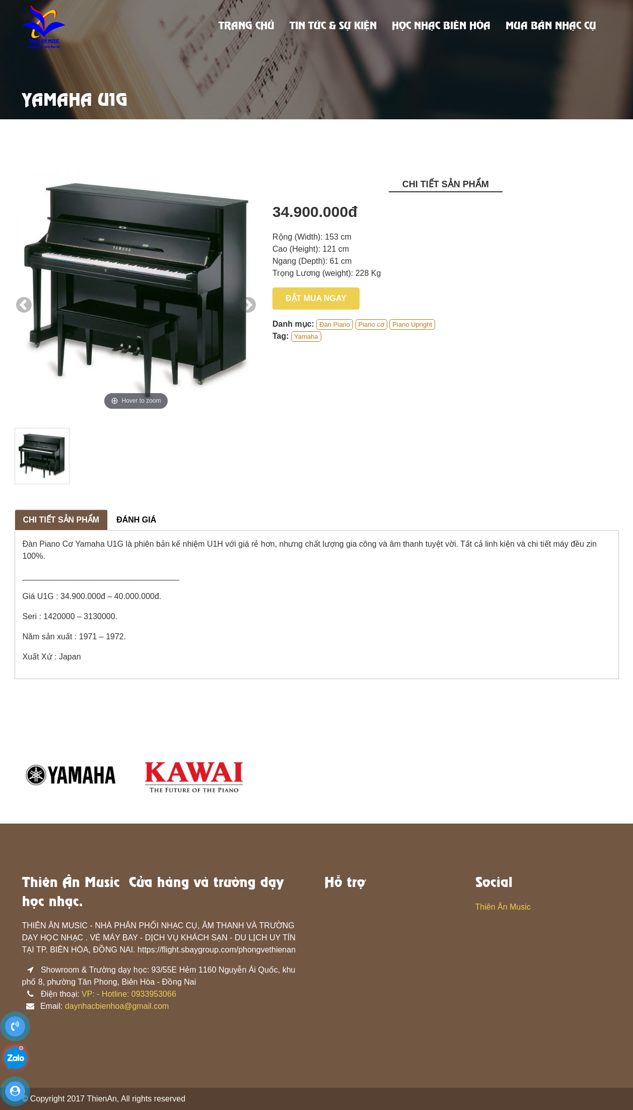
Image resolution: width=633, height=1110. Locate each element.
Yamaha (306, 336)
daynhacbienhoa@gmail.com (117, 1006)
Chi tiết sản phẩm (61, 519)
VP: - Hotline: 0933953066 (129, 994)
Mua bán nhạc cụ (551, 26)
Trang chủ (246, 26)
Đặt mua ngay (316, 298)
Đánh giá (136, 519)
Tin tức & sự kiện (333, 26)
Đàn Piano (334, 324)
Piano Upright (412, 324)
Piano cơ (371, 324)
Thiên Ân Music (503, 907)
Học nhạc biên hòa (441, 26)
